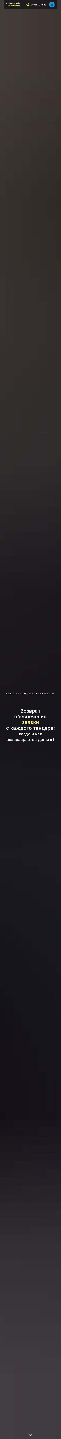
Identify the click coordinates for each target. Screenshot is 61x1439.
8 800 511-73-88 (38, 5)
